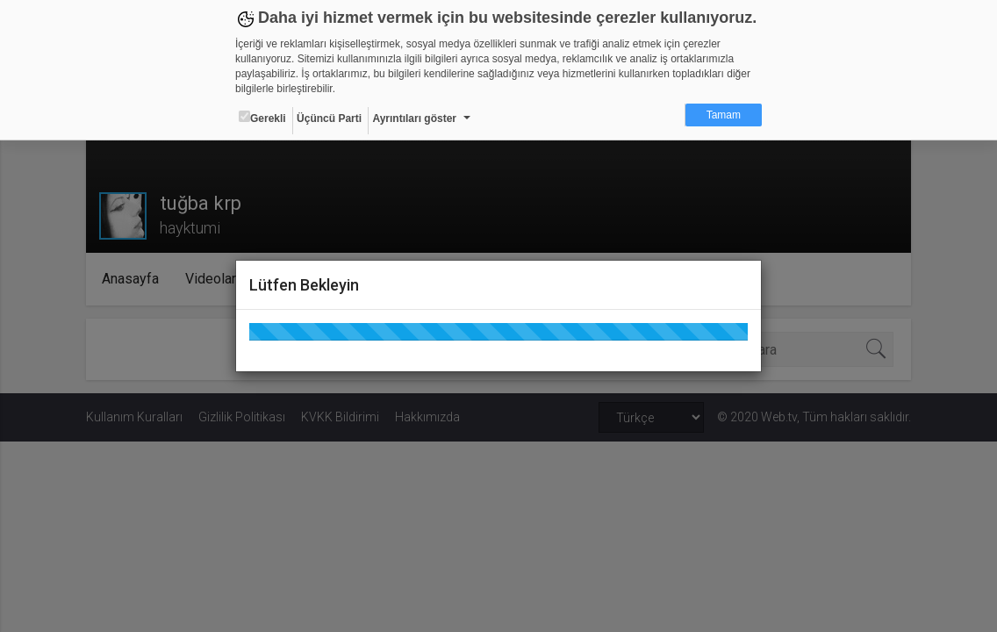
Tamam (724, 115)
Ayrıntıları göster (414, 118)
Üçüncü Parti (329, 118)
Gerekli (262, 118)
